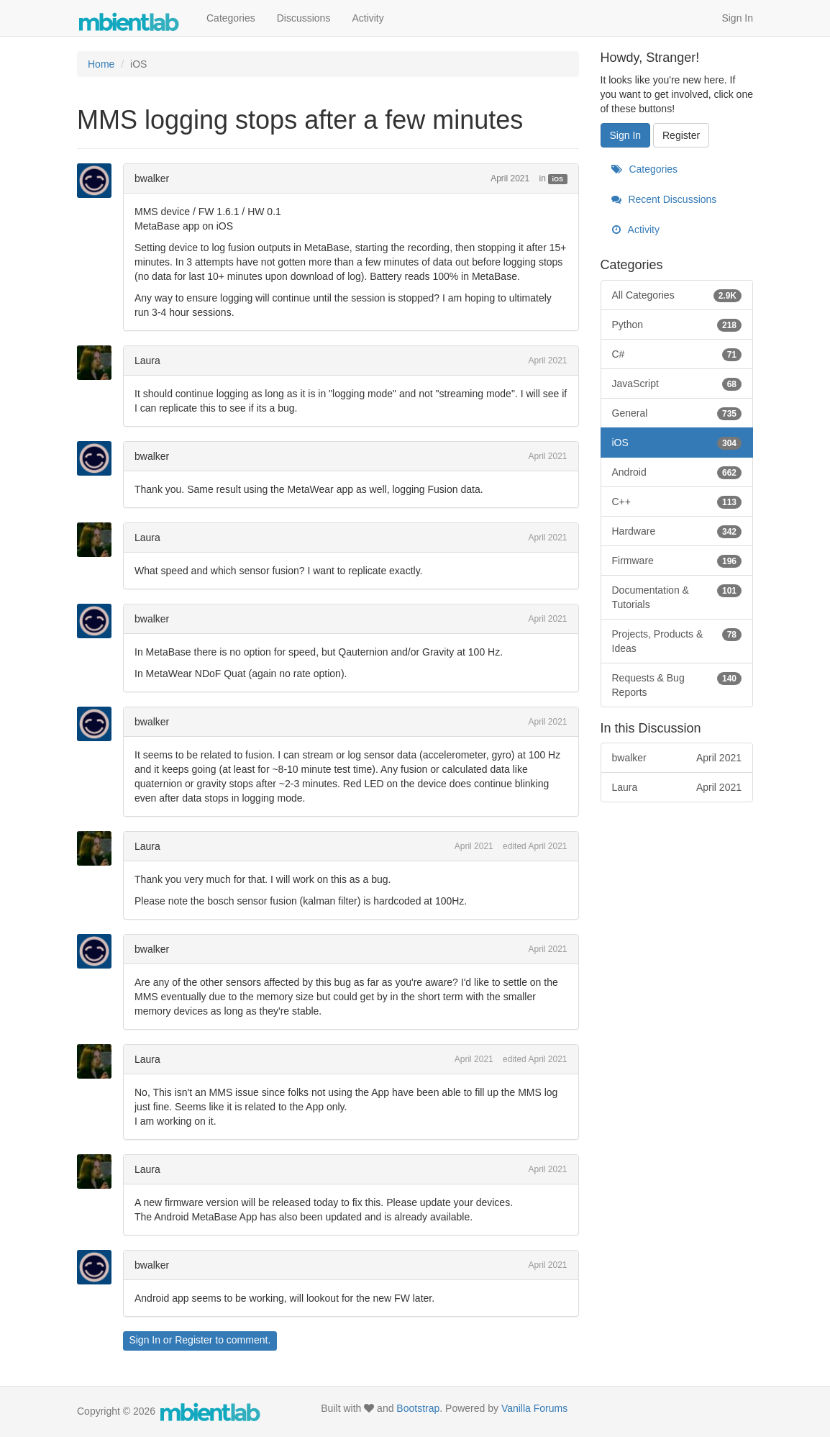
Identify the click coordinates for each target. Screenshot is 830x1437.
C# (677, 354)
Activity (367, 18)
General (677, 413)
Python (677, 324)
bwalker (151, 178)
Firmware (677, 560)
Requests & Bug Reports (677, 684)
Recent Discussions (664, 199)
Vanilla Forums (534, 1408)
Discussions (304, 18)
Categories (230, 18)
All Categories (677, 295)
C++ (677, 501)
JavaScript (677, 383)
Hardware (677, 531)
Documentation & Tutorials (677, 596)
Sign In (737, 18)
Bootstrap (417, 1408)
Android (677, 472)
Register (193, 1340)
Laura (147, 360)
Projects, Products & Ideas (677, 640)
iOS (558, 179)
